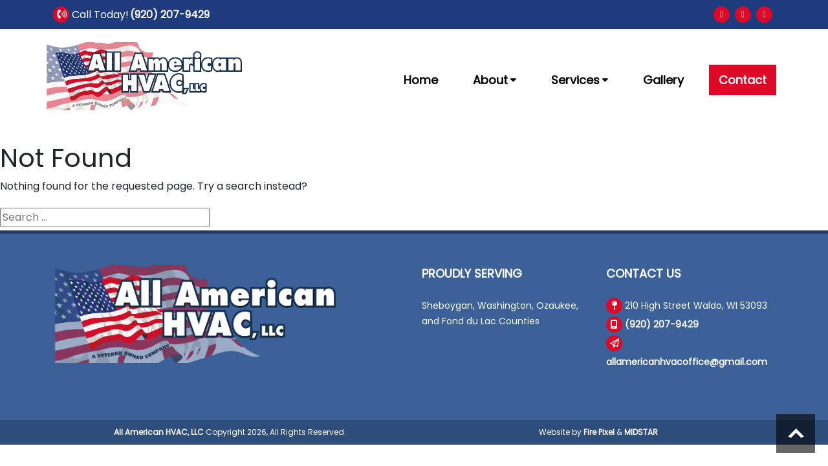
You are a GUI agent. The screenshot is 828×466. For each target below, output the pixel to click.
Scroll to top (795, 433)
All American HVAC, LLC (159, 432)
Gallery (663, 80)
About (494, 80)
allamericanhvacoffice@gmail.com (686, 361)
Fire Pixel (599, 432)
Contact (743, 80)
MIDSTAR (641, 432)
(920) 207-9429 (170, 14)
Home (421, 80)
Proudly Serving (472, 273)
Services (579, 80)
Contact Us (643, 273)
